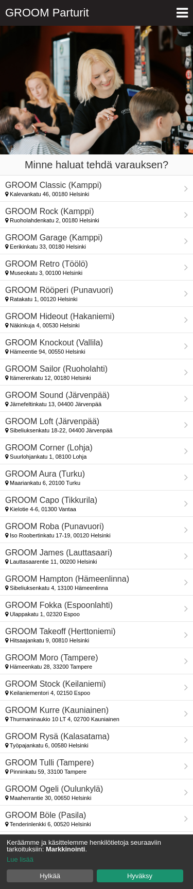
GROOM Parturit (47, 12)
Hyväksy (139, 876)
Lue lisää (20, 859)
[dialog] (96, 861)
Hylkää (50, 876)
